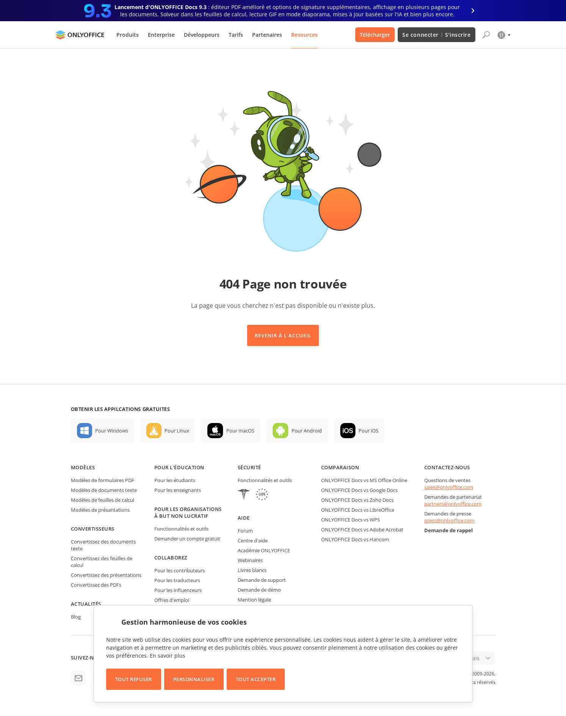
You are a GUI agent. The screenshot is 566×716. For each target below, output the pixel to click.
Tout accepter (256, 679)
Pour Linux (177, 430)
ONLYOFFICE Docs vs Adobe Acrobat (362, 529)
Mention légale (254, 599)
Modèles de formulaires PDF (102, 480)
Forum (245, 530)
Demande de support (262, 580)
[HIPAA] (244, 495)
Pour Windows (111, 430)
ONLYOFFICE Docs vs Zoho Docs (357, 500)
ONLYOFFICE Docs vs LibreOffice (357, 509)
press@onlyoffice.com (449, 520)
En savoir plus (167, 655)
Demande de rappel (448, 530)
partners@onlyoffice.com (452, 503)
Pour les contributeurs (179, 570)
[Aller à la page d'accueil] (80, 34)
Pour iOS (368, 430)
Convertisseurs (92, 528)
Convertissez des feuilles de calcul (101, 562)
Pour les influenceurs (178, 590)
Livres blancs (252, 570)
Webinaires (250, 560)
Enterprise (161, 34)
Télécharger (375, 34)
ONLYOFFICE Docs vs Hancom (355, 539)
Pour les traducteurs (177, 580)
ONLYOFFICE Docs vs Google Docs (359, 490)
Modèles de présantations (100, 509)
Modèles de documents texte (104, 490)
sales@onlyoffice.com (448, 487)
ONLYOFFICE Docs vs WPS (350, 519)
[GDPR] (262, 495)
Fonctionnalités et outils (181, 528)
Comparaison (340, 467)
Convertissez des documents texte (103, 545)
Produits (127, 34)
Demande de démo (259, 589)
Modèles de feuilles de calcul (102, 500)
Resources (304, 34)
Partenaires (267, 34)
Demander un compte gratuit (187, 538)
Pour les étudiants (174, 480)
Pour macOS (240, 430)
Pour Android (307, 430)
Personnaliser (194, 679)
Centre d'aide (253, 540)
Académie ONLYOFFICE (264, 550)
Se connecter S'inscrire (436, 34)
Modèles (83, 467)
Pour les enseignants (177, 490)
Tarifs (236, 34)
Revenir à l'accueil (283, 335)
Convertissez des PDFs (96, 584)
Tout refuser (133, 679)
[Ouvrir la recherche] (486, 34)
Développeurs (202, 34)
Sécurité (249, 467)
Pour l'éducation (179, 467)
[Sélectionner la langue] (504, 34)
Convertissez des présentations (106, 575)
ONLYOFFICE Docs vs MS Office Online (364, 480)
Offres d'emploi (171, 600)
